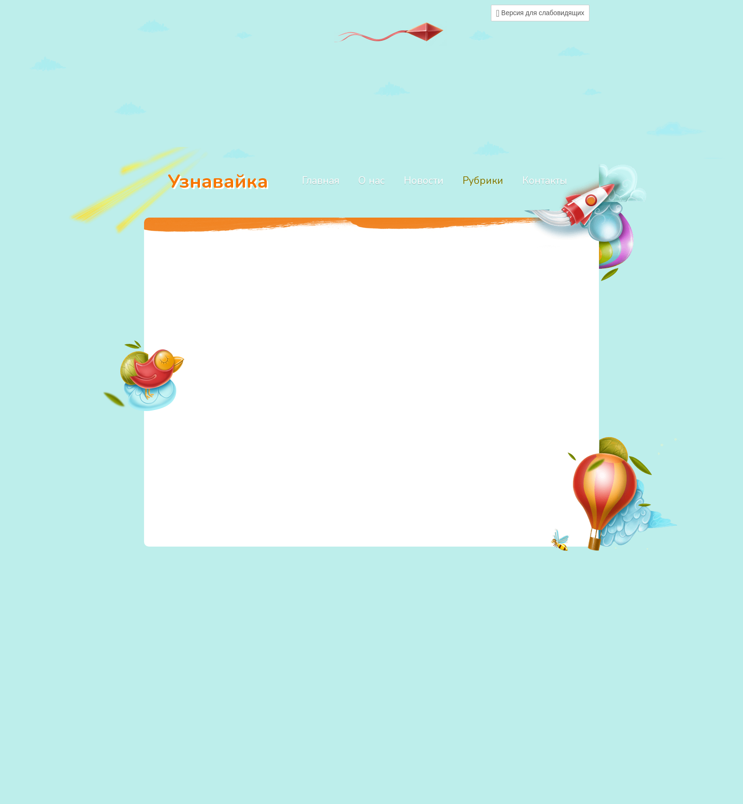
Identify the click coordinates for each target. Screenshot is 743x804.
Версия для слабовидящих (540, 13)
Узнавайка (218, 181)
